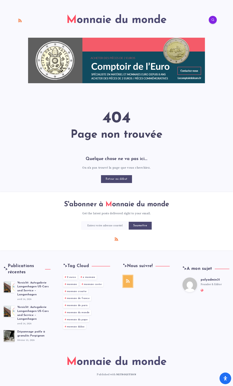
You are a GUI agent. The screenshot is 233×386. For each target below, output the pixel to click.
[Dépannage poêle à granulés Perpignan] (9, 336)
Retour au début (116, 179)
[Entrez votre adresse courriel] (105, 225)
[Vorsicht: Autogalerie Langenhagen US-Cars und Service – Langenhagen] (9, 287)
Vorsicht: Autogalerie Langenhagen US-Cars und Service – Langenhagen (33, 288)
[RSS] (20, 20)
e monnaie (89, 277)
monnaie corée (93, 284)
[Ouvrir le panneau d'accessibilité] (225, 378)
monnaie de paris (77, 305)
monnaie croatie (77, 291)
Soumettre (140, 225)
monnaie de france (78, 298)
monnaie (72, 284)
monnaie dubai (76, 326)
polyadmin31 (210, 279)
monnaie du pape (77, 319)
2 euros (71, 277)
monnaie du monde (78, 312)
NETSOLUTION (126, 374)
